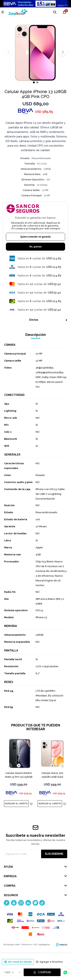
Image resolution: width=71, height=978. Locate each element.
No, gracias (35, 246)
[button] (62, 52)
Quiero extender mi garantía (35, 236)
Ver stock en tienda (20, 962)
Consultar (65, 972)
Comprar (44, 972)
